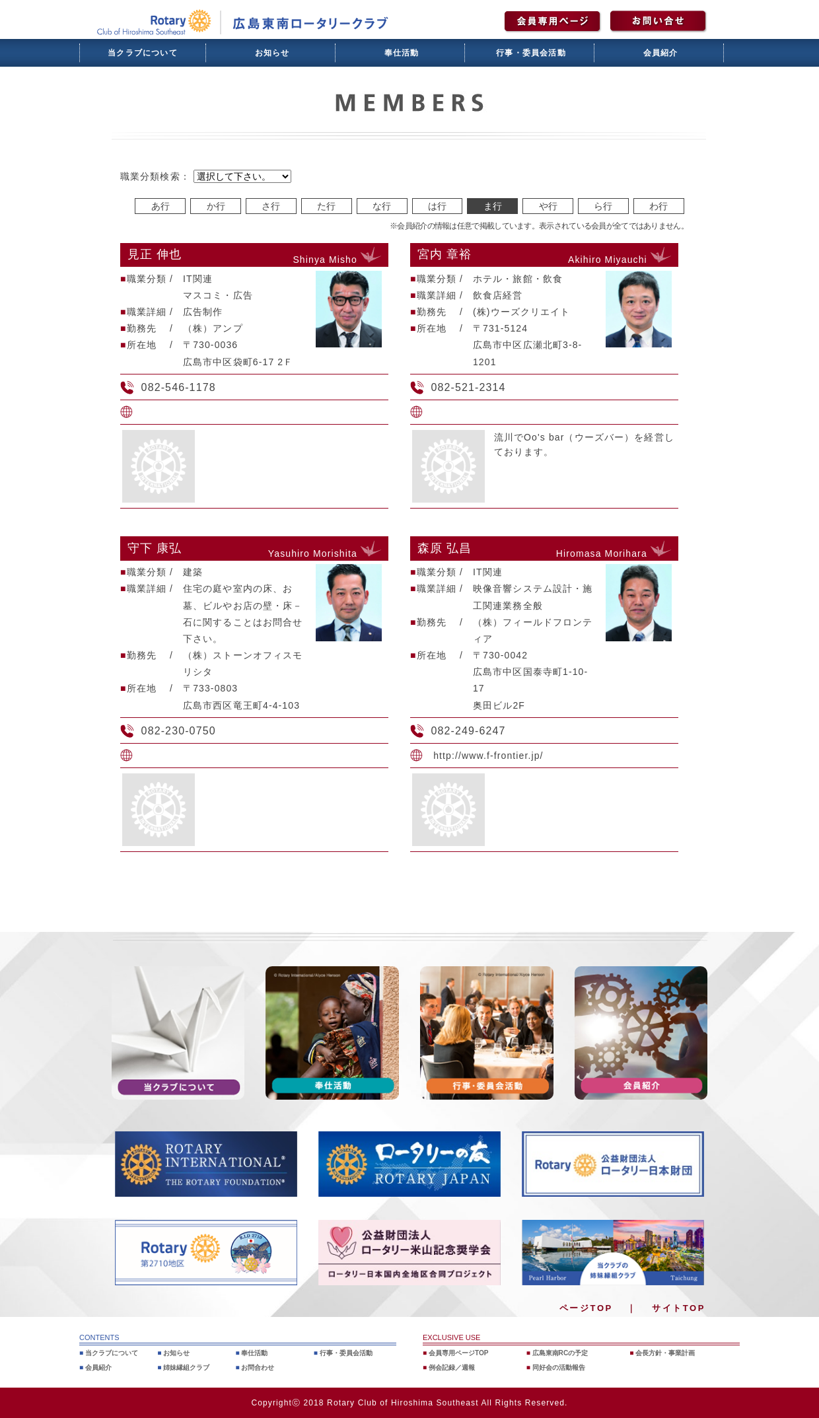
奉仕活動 (401, 52)
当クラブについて (143, 52)
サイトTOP (678, 1308)
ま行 (492, 206)
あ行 (160, 206)
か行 (216, 206)
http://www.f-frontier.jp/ (488, 755)
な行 (382, 206)
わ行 (658, 206)
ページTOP (586, 1308)
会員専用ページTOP (462, 1353)
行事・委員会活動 (531, 52)
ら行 (603, 206)
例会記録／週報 (454, 1367)
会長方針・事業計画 (668, 1353)
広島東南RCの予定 (563, 1353)
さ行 (271, 206)
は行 (437, 206)
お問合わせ (260, 1367)
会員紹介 (660, 52)
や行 (548, 206)
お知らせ (272, 52)
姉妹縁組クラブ (189, 1367)
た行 (326, 206)
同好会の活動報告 (561, 1367)
